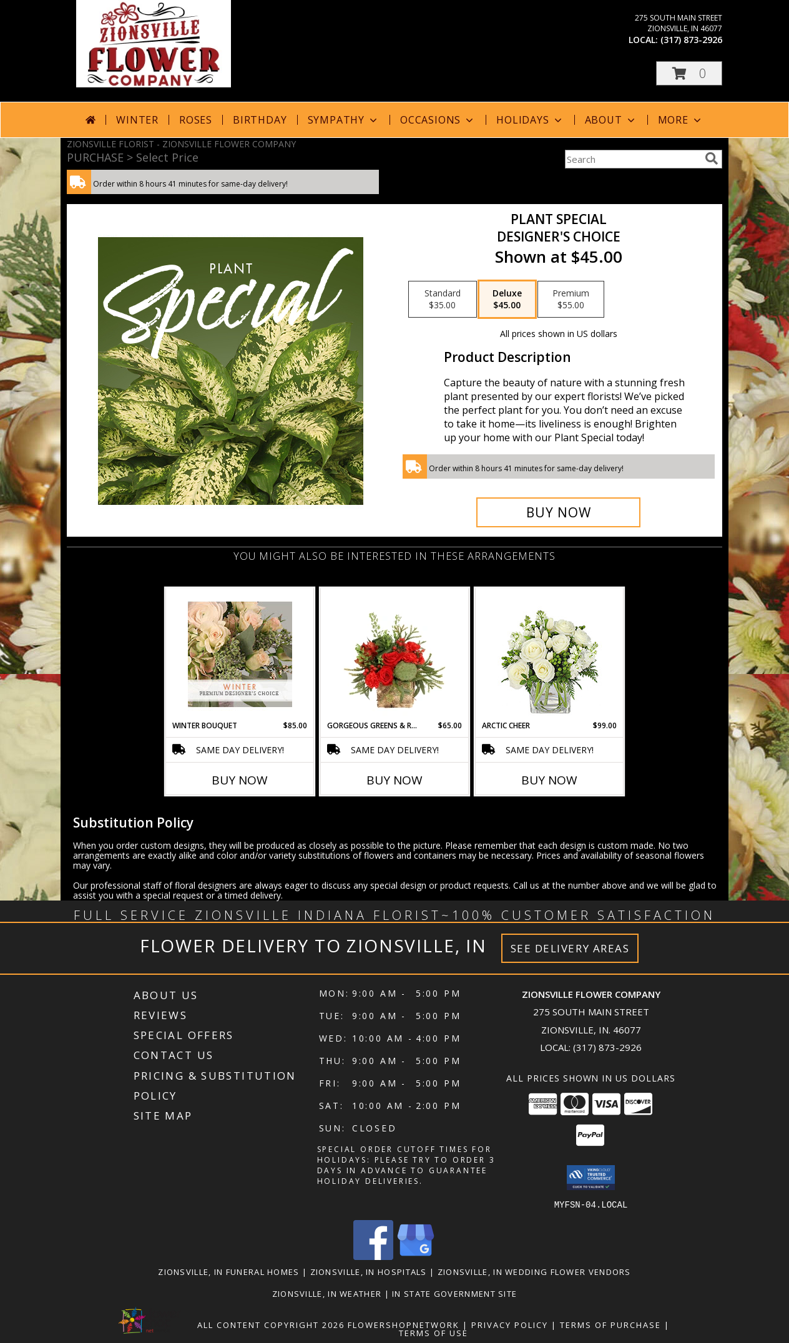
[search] (712, 158)
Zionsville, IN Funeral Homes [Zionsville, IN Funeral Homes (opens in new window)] (228, 1271)
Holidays (530, 120)
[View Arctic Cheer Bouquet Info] (549, 654)
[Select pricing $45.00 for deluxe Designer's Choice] (507, 299)
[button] (689, 73)
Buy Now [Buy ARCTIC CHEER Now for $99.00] (549, 780)
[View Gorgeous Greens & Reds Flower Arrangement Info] (395, 654)
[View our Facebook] (373, 1256)
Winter (137, 120)
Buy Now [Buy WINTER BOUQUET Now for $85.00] (240, 780)
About (611, 120)
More (680, 120)
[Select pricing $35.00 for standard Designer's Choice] (442, 299)
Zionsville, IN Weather (327, 1293)
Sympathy (344, 120)
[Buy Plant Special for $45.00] (558, 512)
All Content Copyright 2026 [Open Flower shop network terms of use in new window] (271, 1324)
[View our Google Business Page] (416, 1256)
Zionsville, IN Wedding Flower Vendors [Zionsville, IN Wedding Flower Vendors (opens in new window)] (534, 1271)
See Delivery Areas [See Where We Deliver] (570, 948)
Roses (195, 120)
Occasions (438, 120)
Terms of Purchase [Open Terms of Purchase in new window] (610, 1324)
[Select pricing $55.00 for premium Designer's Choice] (571, 299)
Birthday (260, 120)
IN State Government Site (454, 1293)
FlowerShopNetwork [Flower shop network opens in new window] (403, 1324)
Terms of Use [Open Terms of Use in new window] (433, 1332)
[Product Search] (632, 159)
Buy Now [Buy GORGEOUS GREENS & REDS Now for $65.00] (394, 780)
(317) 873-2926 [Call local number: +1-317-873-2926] (691, 40)
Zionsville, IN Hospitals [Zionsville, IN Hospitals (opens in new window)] (368, 1271)
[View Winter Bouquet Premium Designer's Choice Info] (240, 654)
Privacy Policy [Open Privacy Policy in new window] (509, 1324)
